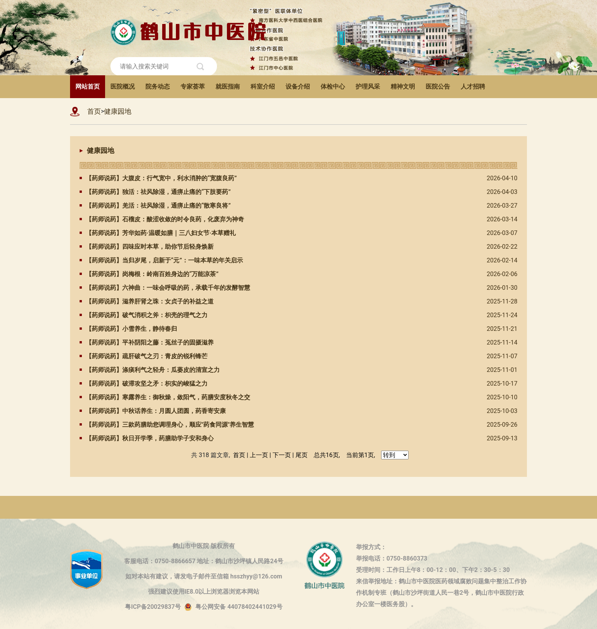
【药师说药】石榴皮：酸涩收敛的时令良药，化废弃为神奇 (162, 219)
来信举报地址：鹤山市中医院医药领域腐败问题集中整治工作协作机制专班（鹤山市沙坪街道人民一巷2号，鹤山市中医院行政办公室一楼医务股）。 (441, 582)
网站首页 (87, 86)
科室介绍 (263, 86)
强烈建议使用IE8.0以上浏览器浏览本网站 (204, 591)
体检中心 (333, 86)
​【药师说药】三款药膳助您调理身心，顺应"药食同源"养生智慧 (167, 424)
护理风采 (368, 86)
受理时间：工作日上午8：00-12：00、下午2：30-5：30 (433, 569)
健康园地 (117, 111)
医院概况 (122, 86)
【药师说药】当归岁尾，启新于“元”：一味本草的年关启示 (161, 260)
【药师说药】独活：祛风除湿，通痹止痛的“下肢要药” (155, 191)
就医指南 (227, 86)
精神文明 (403, 86)
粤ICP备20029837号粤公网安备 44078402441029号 (203, 607)
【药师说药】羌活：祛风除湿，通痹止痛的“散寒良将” (155, 205)
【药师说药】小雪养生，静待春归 (128, 328)
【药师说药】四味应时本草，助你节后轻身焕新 (147, 246)
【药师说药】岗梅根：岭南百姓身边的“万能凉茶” (149, 274)
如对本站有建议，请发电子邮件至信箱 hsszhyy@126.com (203, 576)
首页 (94, 111)
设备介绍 (298, 86)
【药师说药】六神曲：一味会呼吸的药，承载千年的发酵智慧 (165, 287)
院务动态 (157, 86)
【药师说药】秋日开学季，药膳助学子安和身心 (147, 438)
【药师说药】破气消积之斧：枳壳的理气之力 (144, 315)
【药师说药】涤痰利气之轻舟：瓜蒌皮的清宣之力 (150, 369)
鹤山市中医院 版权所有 (203, 546)
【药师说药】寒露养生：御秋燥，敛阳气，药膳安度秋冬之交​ (165, 397)
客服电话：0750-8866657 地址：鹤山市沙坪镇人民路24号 (203, 561)
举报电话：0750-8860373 (391, 558)
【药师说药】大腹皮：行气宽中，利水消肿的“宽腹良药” (158, 178)
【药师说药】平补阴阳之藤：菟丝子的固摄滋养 (147, 342)
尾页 (301, 455)
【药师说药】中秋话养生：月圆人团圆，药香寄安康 (153, 411)
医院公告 (438, 86)
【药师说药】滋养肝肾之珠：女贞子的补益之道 (147, 301)
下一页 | (283, 455)
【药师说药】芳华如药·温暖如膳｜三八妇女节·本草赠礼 (158, 233)
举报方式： (371, 547)
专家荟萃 (192, 86)
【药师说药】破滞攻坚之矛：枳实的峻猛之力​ (144, 383)
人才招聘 (473, 86)
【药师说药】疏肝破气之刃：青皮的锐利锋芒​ (144, 356)
